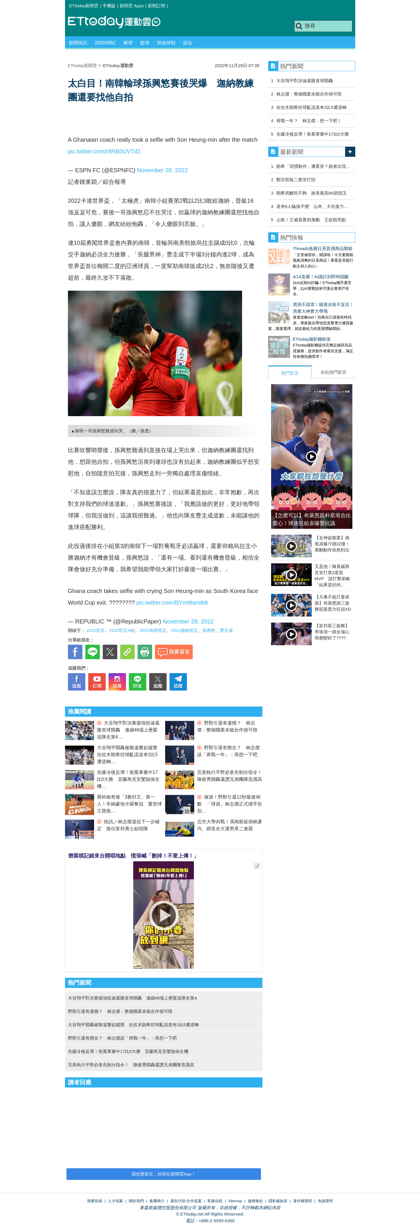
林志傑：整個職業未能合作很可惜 (309, 93)
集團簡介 (157, 1201)
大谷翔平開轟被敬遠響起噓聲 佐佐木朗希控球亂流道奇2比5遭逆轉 (129, 754)
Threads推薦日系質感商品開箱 (298, 248)
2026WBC (105, 42)
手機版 (109, 5)
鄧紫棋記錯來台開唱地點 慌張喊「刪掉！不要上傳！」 (133, 856)
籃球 (144, 42)
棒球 (128, 42)
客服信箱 (214, 1201)
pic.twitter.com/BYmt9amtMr (172, 602)
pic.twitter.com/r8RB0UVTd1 (104, 151)
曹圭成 (226, 630)
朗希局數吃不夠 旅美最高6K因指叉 (311, 192)
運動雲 (119, 22)
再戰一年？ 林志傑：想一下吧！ (309, 120)
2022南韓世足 (152, 630)
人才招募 (115, 1201)
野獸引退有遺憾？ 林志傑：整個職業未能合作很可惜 (120, 1011)
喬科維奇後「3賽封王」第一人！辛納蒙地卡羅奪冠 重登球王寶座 (129, 804)
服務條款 (255, 1201)
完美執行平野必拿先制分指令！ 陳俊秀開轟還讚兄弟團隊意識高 (131, 1064)
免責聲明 (325, 1201)
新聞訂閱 (156, 5)
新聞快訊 (78, 42)
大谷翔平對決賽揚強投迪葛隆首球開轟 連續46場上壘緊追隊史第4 (128, 729)
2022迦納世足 (184, 630)
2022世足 (95, 630)
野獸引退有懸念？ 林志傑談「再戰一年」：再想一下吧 (122, 1038)
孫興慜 (208, 630)
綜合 (187, 42)
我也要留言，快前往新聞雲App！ (163, 1173)
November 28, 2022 (162, 170)
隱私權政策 (277, 1201)
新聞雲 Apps (132, 5)
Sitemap (235, 1201)
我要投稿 (94, 1201)
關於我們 (136, 1201)
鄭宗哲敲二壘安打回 (296, 179)
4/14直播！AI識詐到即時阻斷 (296, 270)
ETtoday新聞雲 (84, 5)
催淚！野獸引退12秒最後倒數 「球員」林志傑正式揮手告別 (229, 804)
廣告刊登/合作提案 (186, 1201)
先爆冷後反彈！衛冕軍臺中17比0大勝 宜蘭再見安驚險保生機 (128, 779)
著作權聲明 (302, 1201)
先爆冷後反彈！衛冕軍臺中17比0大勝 (312, 134)
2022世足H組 (122, 630)
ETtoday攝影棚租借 (287, 327)
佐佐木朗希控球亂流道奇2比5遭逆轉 (311, 107)
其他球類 (166, 42)
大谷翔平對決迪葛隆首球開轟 (304, 80)
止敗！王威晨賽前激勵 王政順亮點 (311, 219)
